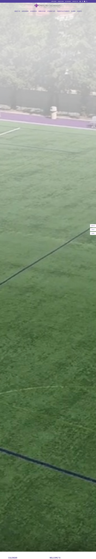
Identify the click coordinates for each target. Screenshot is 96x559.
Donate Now (61, 1)
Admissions (25, 11)
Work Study (42, 11)
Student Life (51, 11)
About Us (17, 11)
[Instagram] (85, 1)
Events (79, 11)
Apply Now (53, 1)
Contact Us (75, 1)
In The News (68, 1)
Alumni (73, 11)
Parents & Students (63, 11)
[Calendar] (80, 1)
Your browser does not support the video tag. (48, 276)
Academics (33, 11)
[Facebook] (82, 1)
